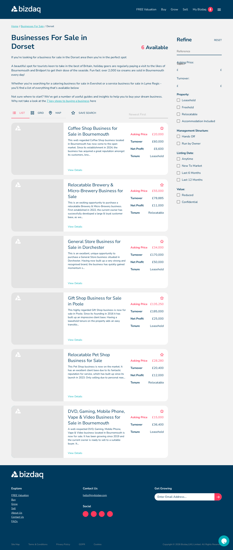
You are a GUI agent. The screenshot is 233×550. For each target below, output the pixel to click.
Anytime (187, 159)
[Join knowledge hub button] (218, 496)
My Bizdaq (203, 9)
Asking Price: (185, 62)
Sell (185, 9)
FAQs (14, 521)
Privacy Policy (63, 544)
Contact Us (17, 517)
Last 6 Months (191, 173)
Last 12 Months (192, 180)
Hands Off (188, 136)
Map (55, 113)
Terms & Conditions (38, 544)
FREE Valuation (146, 9)
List (19, 113)
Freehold (188, 107)
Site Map (15, 544)
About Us (16, 513)
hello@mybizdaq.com (95, 495)
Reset (218, 40)
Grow (174, 9)
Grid (37, 113)
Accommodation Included (198, 121)
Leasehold (189, 100)
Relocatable (190, 114)
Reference (183, 51)
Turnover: (183, 78)
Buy (163, 9)
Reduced (187, 195)
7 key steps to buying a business (68, 101)
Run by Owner (191, 144)
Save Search (83, 112)
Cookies (98, 544)
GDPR (82, 544)
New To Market (192, 166)
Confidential (190, 202)
